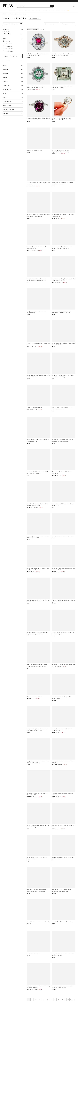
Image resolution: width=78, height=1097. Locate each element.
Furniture (20, 10)
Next (72, 999)
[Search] (34, 6)
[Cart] (74, 6)
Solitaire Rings (18, 14)
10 (62, 999)
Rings (13, 14)
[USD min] (6, 56)
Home (4, 14)
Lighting (27, 10)
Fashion (51, 10)
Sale (68, 10)
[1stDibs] (8, 5)
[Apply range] (21, 56)
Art (33, 10)
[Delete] (38, 29)
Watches (45, 10)
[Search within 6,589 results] (12, 23)
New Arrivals (12, 10)
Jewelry (38, 10)
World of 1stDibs (60, 10)
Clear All (42, 29)
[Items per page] (67, 23)
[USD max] (15, 56)
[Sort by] (51, 23)
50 (68, 999)
